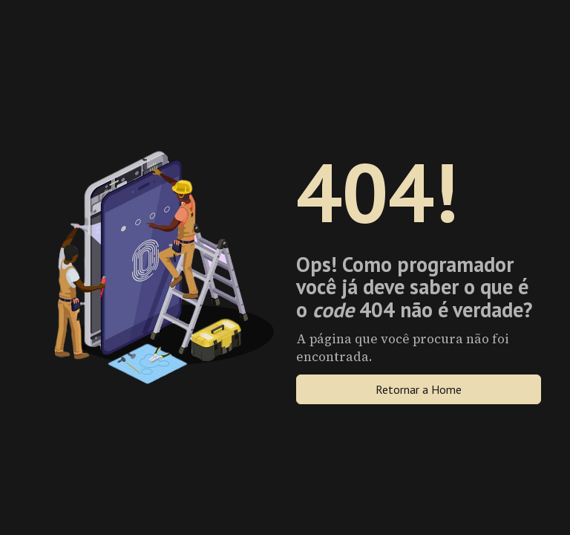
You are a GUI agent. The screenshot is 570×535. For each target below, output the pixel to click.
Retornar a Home (419, 389)
